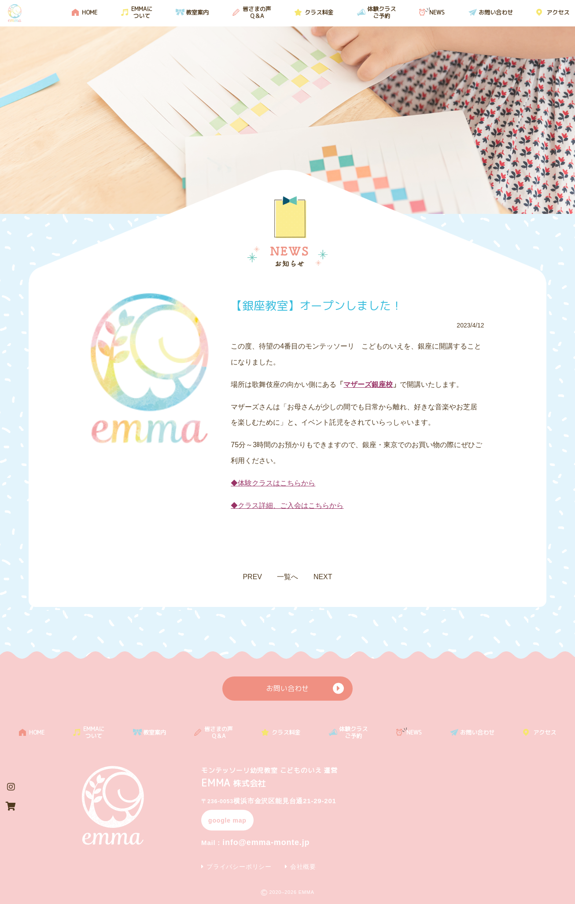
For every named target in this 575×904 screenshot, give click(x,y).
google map (227, 820)
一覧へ (287, 577)
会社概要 (303, 866)
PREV (252, 577)
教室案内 (197, 12)
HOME (89, 12)
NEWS (437, 12)
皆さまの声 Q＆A (257, 12)
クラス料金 (319, 12)
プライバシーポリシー (239, 866)
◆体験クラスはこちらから (273, 483)
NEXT (322, 577)
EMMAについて (141, 12)
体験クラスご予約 (381, 12)
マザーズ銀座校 (368, 384)
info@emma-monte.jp (255, 842)
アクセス (557, 12)
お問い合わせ (496, 12)
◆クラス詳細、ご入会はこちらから (287, 505)
